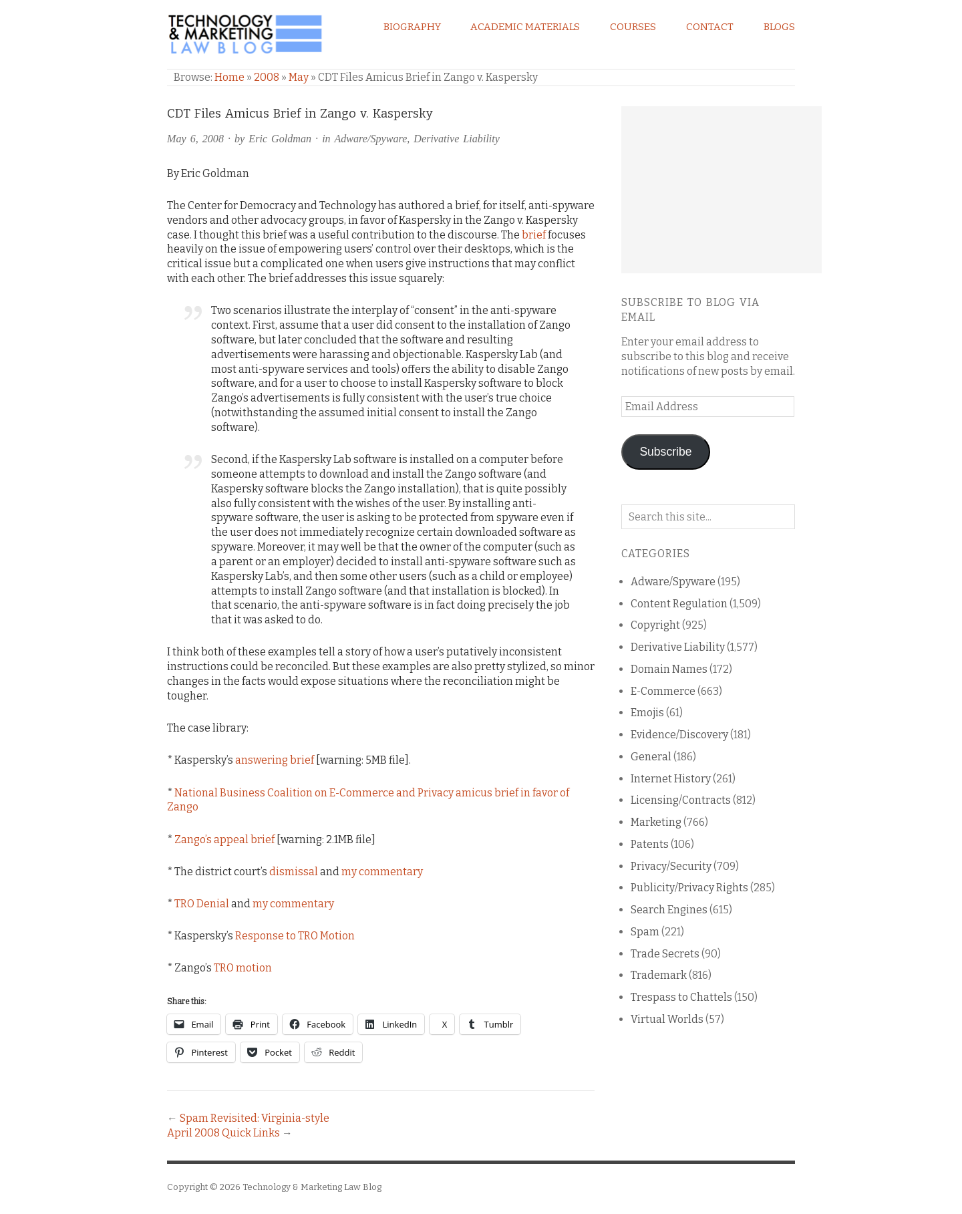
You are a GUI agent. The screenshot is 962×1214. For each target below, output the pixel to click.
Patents (650, 844)
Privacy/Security (671, 866)
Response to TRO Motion (295, 935)
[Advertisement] (721, 189)
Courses (633, 27)
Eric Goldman (280, 138)
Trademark (659, 975)
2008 (266, 77)
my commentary (382, 871)
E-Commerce (663, 691)
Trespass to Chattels (681, 997)
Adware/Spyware (370, 138)
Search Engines (669, 909)
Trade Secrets (665, 953)
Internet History (671, 778)
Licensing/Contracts (681, 800)
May (299, 77)
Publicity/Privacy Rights (689, 887)
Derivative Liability (457, 138)
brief (534, 235)
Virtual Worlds (667, 1019)
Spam (645, 931)
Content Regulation (679, 603)
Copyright (655, 625)
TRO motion (243, 967)
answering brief (274, 760)
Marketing (656, 822)
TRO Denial (201, 903)
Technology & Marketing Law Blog (312, 1187)
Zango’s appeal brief (224, 839)
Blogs (779, 27)
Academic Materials (525, 27)
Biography (412, 27)
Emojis (647, 712)
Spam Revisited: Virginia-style (254, 1118)
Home (229, 77)
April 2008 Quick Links (223, 1132)
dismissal (293, 871)
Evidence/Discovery (679, 734)
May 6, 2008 (195, 138)
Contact (710, 27)
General (651, 756)
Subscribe (665, 451)
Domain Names (669, 669)
